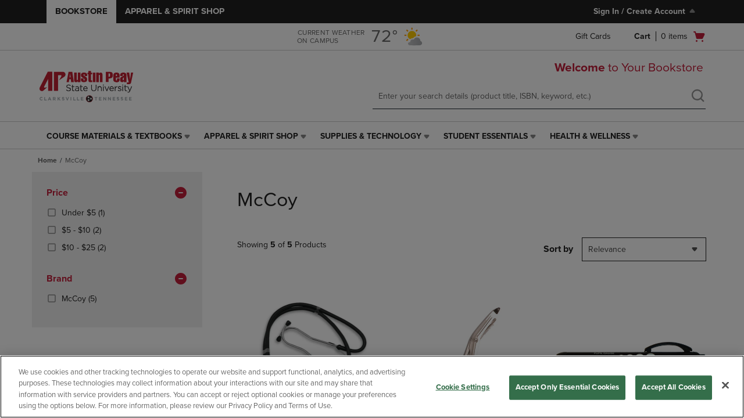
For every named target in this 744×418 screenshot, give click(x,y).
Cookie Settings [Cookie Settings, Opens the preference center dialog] (463, 387)
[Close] (725, 385)
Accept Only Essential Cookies (568, 387)
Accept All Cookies (673, 387)
